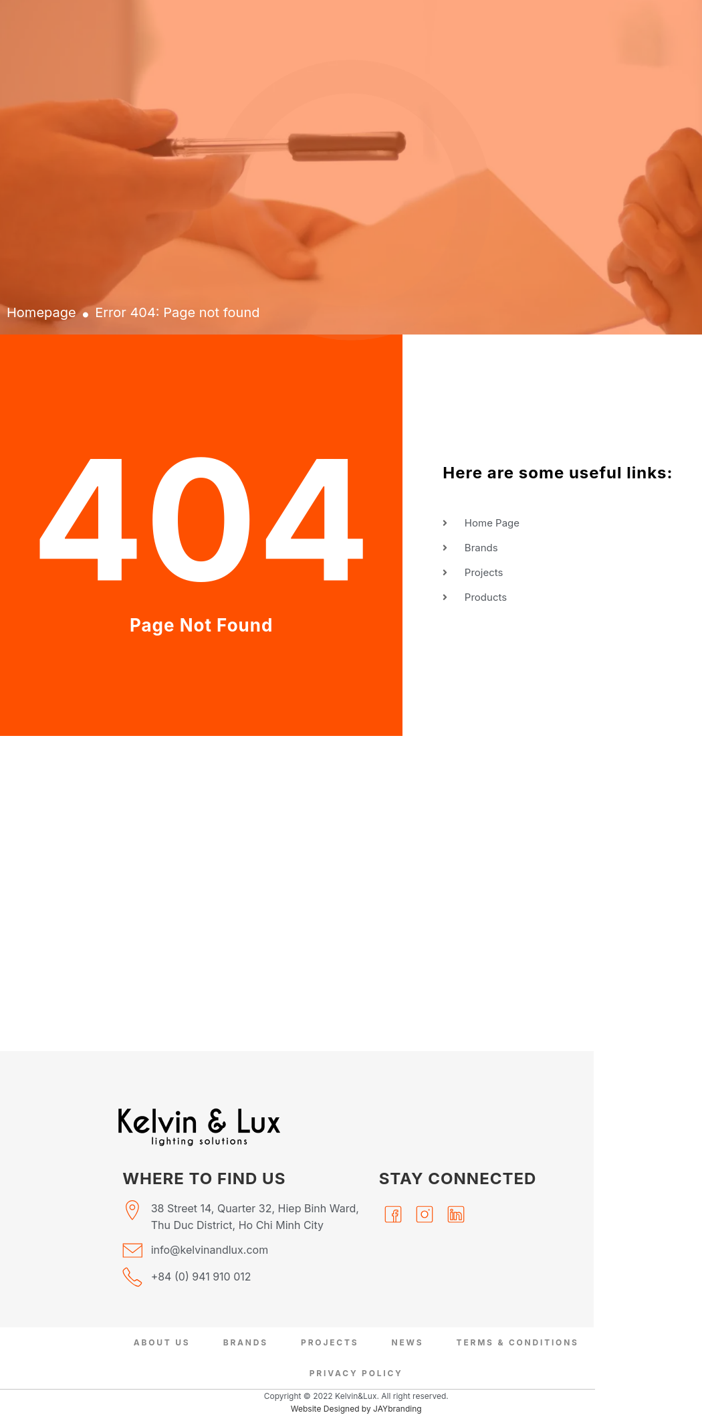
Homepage (41, 312)
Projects (329, 1342)
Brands (245, 1342)
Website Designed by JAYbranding (356, 1409)
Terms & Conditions (517, 1342)
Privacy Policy (356, 1373)
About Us (162, 1342)
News (407, 1342)
